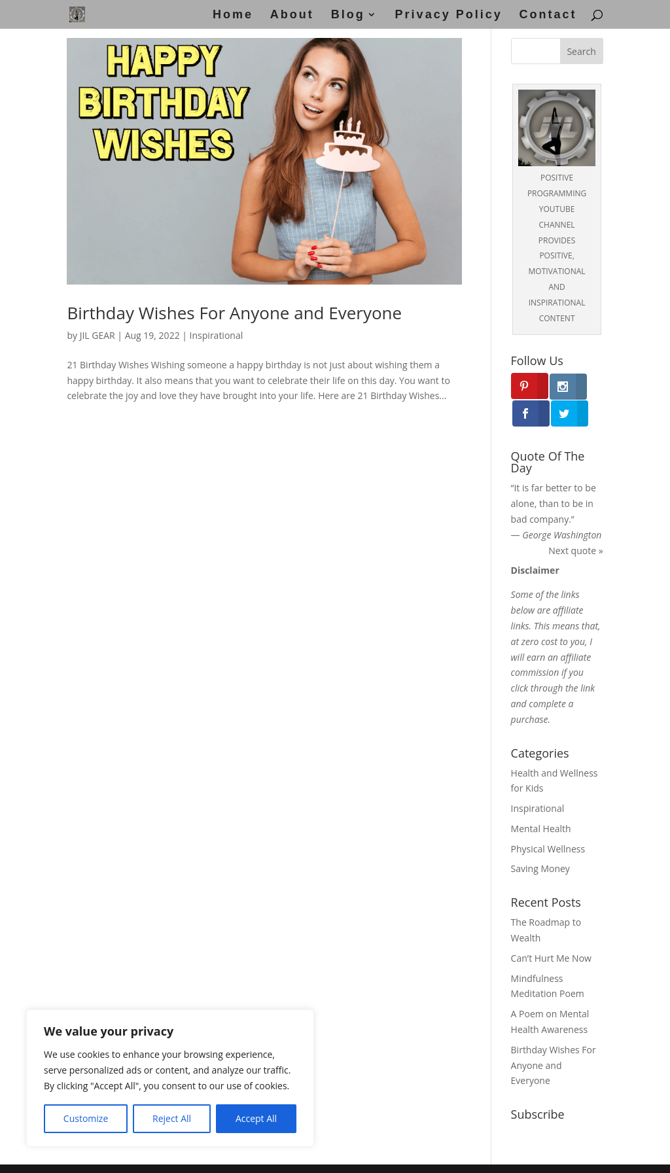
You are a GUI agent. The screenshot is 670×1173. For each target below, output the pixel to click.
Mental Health (541, 802)
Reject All (171, 1118)
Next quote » (575, 523)
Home (233, 15)
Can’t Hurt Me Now (551, 931)
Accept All (256, 1118)
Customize (85, 1118)
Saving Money (540, 841)
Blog (348, 15)
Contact (548, 15)
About (292, 15)
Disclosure (444, 1155)
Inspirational (216, 335)
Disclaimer (312, 1155)
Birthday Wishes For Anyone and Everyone (234, 312)
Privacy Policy (448, 15)
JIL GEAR (97, 335)
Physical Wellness (548, 821)
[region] (170, 1078)
